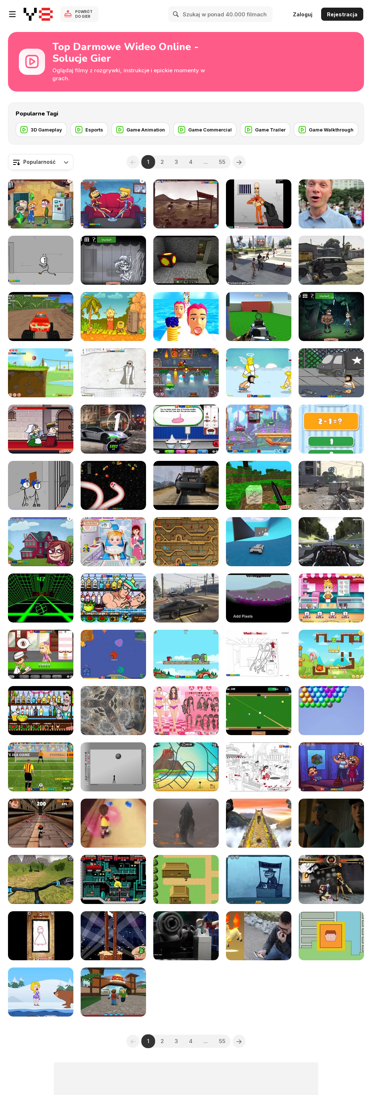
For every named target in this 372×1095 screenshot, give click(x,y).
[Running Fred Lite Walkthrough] (40, 823)
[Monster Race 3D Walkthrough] (40, 316)
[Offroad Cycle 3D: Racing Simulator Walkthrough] (40, 879)
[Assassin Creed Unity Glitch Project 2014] (113, 710)
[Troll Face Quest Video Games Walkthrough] (331, 766)
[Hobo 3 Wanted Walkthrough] (331, 372)
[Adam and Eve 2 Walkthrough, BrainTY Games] (113, 316)
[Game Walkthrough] (326, 129)
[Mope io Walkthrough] (113, 654)
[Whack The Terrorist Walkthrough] (258, 766)
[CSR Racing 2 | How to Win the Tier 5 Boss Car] (113, 429)
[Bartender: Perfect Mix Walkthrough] (113, 597)
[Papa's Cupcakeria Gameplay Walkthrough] (186, 429)
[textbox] (40, 162)
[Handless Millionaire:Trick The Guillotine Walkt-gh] (113, 935)
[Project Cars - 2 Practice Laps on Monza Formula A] (331, 541)
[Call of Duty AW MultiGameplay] (331, 485)
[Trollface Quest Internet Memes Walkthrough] (40, 541)
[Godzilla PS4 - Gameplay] (186, 823)
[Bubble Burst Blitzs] (331, 710)
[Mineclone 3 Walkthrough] (258, 485)
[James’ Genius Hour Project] (186, 879)
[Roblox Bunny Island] (113, 992)
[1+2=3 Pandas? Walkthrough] (331, 429)
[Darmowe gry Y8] (38, 14)
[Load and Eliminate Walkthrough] (258, 203)
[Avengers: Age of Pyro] (331, 823)
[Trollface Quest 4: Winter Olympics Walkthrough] (258, 879)
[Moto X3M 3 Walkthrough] (186, 766)
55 (222, 161)
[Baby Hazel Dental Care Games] (113, 541)
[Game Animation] (141, 129)
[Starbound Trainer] (258, 597)
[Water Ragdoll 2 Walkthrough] (113, 766)
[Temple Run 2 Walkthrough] (258, 823)
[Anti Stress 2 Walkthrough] (40, 935)
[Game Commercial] (204, 129)
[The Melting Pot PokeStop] (331, 203)
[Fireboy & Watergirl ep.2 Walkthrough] (186, 541)
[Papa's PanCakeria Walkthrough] (40, 654)
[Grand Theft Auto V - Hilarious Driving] (186, 597)
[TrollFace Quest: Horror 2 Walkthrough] (113, 260)
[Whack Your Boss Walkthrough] (258, 654)
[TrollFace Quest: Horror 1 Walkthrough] (331, 316)
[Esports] (89, 129)
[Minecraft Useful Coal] (186, 260)
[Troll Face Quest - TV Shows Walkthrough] (113, 203)
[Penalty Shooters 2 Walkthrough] (40, 766)
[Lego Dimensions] (186, 935)
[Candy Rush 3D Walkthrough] (113, 823)
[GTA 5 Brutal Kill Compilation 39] (258, 260)
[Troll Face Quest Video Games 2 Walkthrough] (40, 203)
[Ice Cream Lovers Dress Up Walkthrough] (186, 710)
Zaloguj (302, 14)
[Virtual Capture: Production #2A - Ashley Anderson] (258, 935)
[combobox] (40, 162)
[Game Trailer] (265, 129)
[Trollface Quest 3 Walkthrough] (186, 203)
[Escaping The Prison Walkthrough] (40, 485)
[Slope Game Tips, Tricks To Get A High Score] (40, 597)
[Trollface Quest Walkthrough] (113, 372)
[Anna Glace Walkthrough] (331, 597)
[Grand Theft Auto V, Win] (258, 541)
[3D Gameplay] (41, 129)
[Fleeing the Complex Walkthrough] (40, 260)
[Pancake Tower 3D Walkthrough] (186, 316)
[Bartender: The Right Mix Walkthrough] (40, 710)
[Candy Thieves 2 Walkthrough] (331, 654)
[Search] (176, 14)
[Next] (239, 162)
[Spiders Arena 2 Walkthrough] (258, 316)
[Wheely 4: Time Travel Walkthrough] (258, 429)
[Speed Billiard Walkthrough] (258, 710)
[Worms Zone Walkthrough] (113, 485)
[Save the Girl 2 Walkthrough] (40, 992)
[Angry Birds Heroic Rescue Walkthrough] (186, 654)
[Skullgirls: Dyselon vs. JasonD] (331, 879)
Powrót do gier (84, 14)
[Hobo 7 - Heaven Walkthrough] (258, 372)
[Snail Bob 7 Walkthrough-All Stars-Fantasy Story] (186, 372)
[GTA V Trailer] (186, 485)
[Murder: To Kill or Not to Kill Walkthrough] (40, 429)
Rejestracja (342, 14)
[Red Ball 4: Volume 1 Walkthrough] (40, 372)
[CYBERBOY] (331, 935)
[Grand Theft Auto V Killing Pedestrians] (331, 260)
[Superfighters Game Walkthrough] (113, 879)
